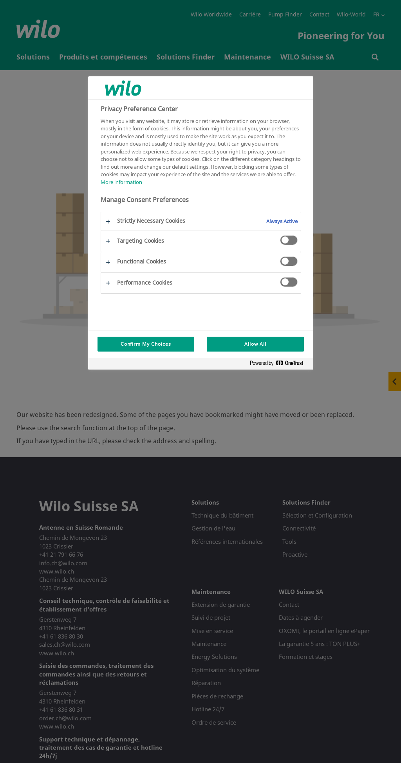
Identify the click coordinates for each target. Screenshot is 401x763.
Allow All (255, 344)
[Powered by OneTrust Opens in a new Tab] (279, 365)
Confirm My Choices (146, 344)
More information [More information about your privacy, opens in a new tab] (121, 182)
